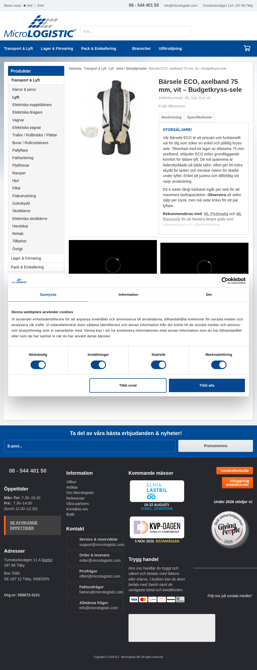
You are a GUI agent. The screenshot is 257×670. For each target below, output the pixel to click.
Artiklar (72, 487)
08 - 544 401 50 (27, 471)
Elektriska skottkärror (29, 218)
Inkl (29, 6)
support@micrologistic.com (102, 544)
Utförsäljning (170, 48)
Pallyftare (20, 150)
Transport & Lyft (37, 80)
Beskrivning (172, 117)
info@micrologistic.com (180, 6)
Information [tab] (128, 295)
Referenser (75, 498)
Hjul (15, 180)
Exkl (40, 6)
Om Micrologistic (80, 493)
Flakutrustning (24, 196)
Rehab (17, 233)
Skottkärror (21, 211)
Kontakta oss (77, 509)
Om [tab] (209, 295)
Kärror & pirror (24, 89)
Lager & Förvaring (37, 258)
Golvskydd (21, 203)
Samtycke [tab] (48, 295)
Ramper (19, 173)
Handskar (20, 226)
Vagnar (18, 120)
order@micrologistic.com (100, 560)
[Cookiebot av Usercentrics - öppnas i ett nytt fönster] (222, 280)
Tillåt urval (128, 385)
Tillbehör (19, 241)
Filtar (16, 188)
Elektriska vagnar (26, 127)
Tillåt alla (206, 385)
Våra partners (77, 503)
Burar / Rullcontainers (30, 143)
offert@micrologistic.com (100, 576)
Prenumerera (215, 446)
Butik (70, 514)
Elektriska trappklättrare (32, 105)
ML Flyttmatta (216, 214)
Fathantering (22, 158)
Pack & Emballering (37, 267)
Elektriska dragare (27, 112)
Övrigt (17, 249)
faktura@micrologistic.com (101, 592)
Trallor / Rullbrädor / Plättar (34, 135)
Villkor (71, 482)
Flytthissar (20, 165)
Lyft (15, 97)
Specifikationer (199, 117)
